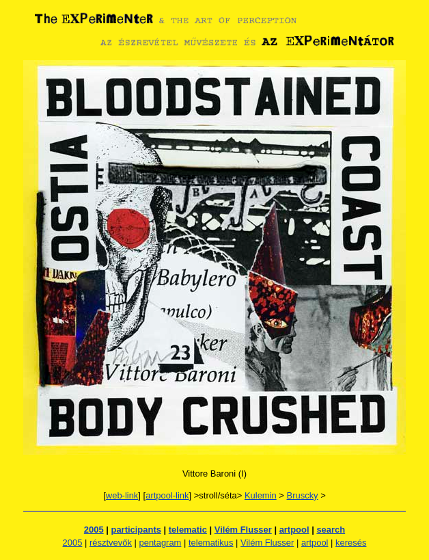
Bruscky (302, 495)
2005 (94, 529)
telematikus (211, 542)
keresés (350, 542)
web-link (122, 495)
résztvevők (110, 542)
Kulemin (261, 495)
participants (136, 529)
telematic (188, 529)
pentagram (160, 542)
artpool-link (167, 495)
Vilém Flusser (243, 529)
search (330, 529)
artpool (294, 529)
